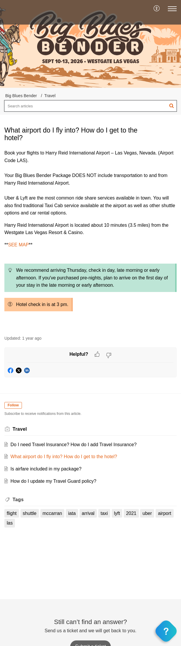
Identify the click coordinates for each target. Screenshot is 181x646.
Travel (49, 95)
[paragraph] (90, 239)
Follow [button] (13, 405)
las (10, 522)
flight (12, 513)
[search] (90, 105)
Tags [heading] (18, 499)
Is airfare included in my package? (46, 468)
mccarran (52, 513)
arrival (88, 513)
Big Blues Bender (21, 95)
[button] (156, 9)
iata (72, 513)
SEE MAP (18, 244)
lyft (117, 513)
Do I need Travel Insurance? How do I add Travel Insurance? (74, 444)
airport (164, 513)
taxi (104, 513)
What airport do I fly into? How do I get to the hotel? (64, 456)
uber (147, 513)
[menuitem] (156, 9)
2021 (131, 513)
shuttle (30, 513)
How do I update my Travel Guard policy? (53, 481)
